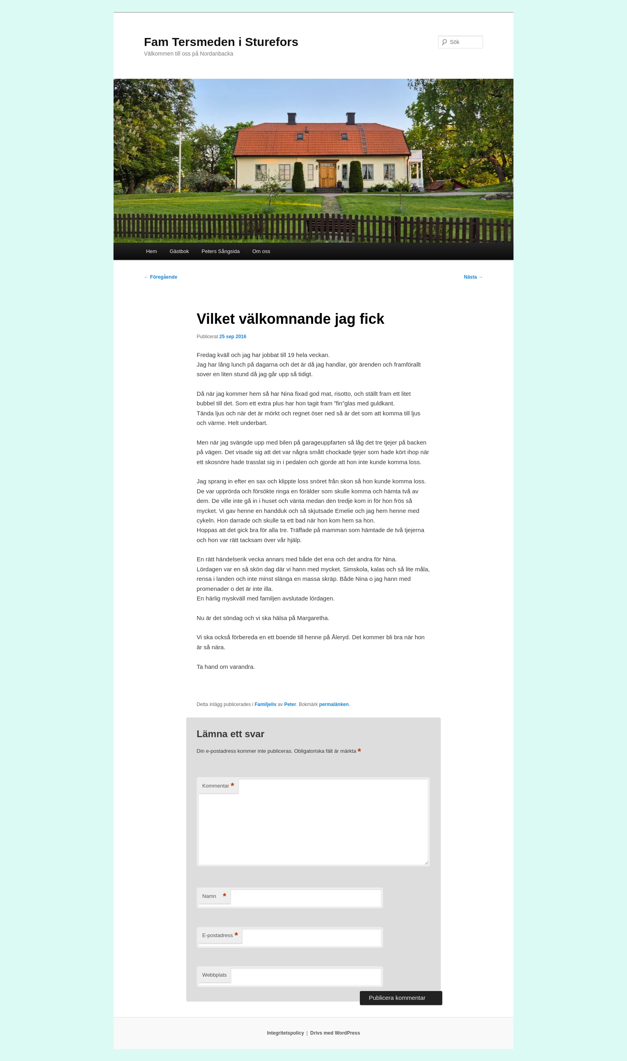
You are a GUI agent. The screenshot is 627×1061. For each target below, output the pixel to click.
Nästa (473, 277)
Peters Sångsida (221, 251)
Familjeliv (266, 704)
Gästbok (179, 251)
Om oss (261, 251)
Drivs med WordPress (335, 1033)
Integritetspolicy (285, 1033)
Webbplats (214, 975)
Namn (214, 896)
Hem (151, 251)
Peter (290, 704)
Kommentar (218, 786)
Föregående (160, 277)
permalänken (334, 704)
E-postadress (220, 935)
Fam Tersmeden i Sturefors (221, 41)
